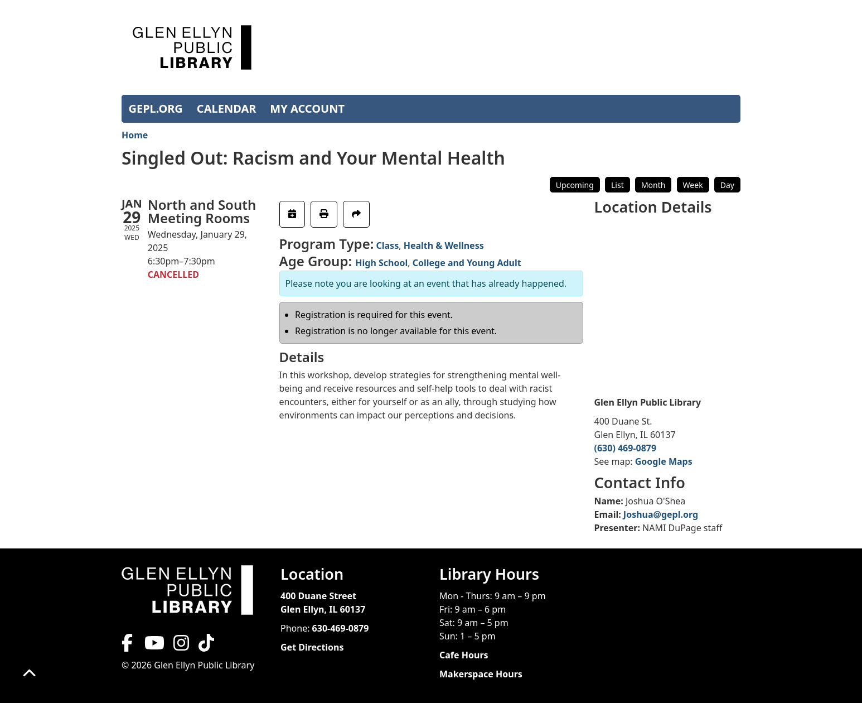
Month (653, 185)
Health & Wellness (444, 245)
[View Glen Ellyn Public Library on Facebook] (128, 646)
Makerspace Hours (480, 674)
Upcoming (575, 185)
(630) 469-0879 (625, 448)
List (617, 185)
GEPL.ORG (156, 108)
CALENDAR (226, 108)
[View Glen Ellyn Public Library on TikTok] (205, 646)
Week (693, 185)
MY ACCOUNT (307, 108)
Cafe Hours (463, 655)
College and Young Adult (467, 263)
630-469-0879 (340, 628)
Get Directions (312, 647)
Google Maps (663, 461)
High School (381, 263)
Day (727, 185)
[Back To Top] (29, 673)
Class (387, 245)
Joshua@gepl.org (660, 514)
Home (135, 135)
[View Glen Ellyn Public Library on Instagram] (181, 646)
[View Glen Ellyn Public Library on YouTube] (153, 646)
